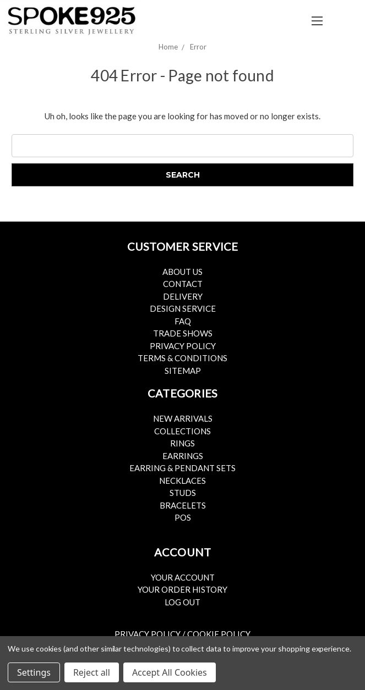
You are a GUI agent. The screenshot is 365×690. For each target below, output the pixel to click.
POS (183, 517)
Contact (183, 284)
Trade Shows (183, 333)
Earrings (182, 456)
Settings (34, 672)
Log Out (182, 602)
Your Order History (182, 589)
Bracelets (183, 505)
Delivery (183, 296)
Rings (182, 443)
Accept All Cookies (169, 672)
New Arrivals (183, 418)
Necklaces (182, 480)
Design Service (183, 308)
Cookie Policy (218, 634)
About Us (182, 272)
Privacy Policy (183, 346)
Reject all (91, 672)
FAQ (183, 321)
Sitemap (183, 371)
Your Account (183, 577)
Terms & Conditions (182, 358)
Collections (182, 431)
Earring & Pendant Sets (182, 468)
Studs (183, 493)
